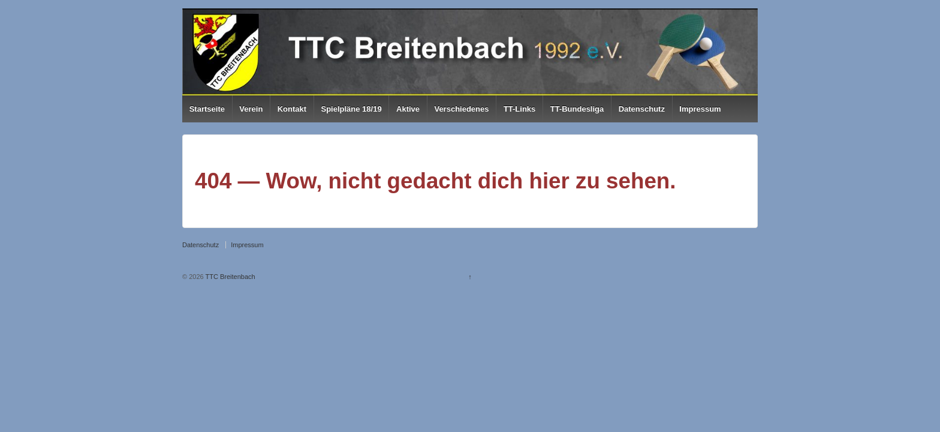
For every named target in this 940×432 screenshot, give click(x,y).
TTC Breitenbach (229, 276)
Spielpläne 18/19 (351, 108)
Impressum (700, 108)
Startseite (207, 108)
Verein (251, 108)
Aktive (408, 108)
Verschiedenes (461, 108)
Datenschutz (642, 108)
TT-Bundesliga (577, 108)
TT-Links (519, 108)
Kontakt (292, 108)
